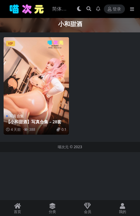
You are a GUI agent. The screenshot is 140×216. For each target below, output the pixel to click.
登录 (114, 9)
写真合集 (16, 115)
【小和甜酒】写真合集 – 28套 (33, 121)
